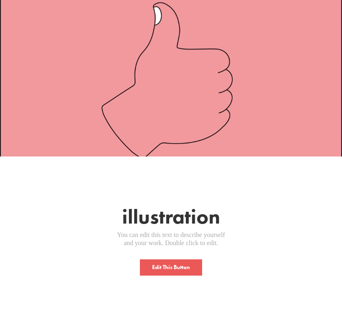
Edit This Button (171, 267)
